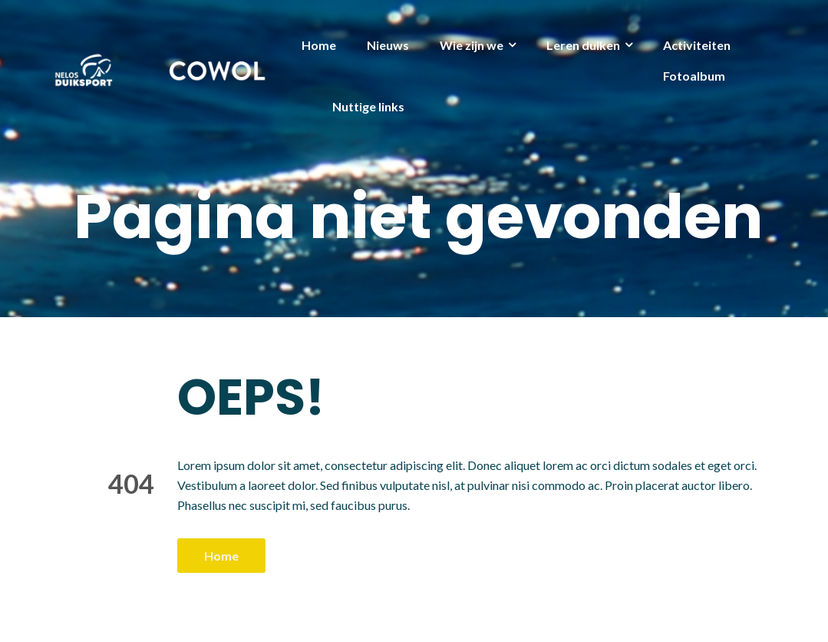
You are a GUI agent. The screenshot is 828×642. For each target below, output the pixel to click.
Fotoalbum (694, 75)
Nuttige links (368, 106)
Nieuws (388, 45)
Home (319, 45)
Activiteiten (697, 45)
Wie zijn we (471, 45)
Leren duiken (583, 45)
